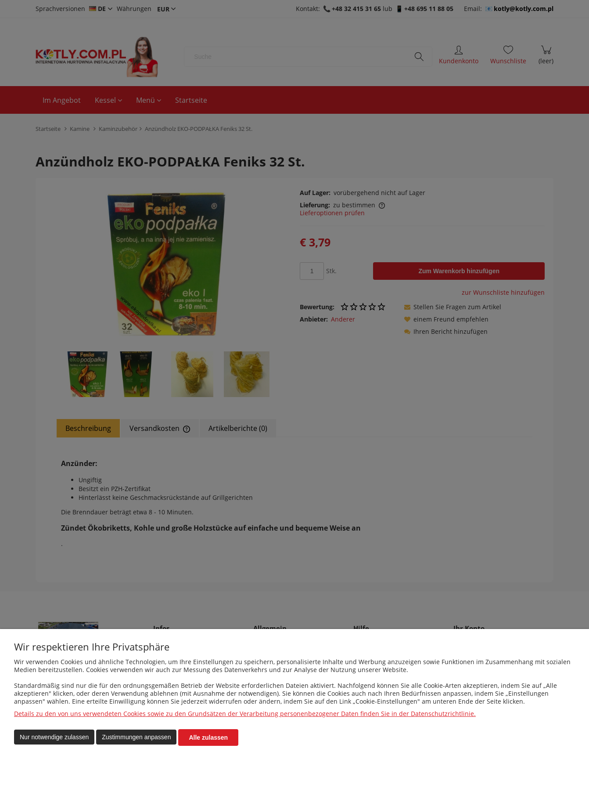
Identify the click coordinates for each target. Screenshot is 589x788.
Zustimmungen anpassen (136, 737)
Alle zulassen (208, 737)
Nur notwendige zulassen (54, 737)
